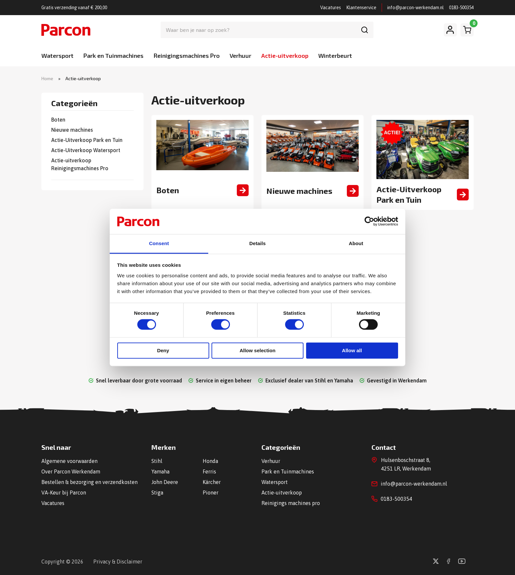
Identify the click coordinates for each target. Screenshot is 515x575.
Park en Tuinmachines (113, 55)
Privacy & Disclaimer (117, 561)
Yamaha (160, 471)
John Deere (164, 482)
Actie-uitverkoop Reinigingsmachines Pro (79, 164)
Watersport (57, 55)
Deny (163, 350)
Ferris (209, 471)
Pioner (210, 492)
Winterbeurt (335, 55)
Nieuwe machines (72, 130)
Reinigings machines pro (290, 503)
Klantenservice (361, 7)
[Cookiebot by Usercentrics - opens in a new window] (369, 221)
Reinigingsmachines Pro (186, 55)
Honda (210, 461)
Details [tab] (257, 243)
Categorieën (74, 103)
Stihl (156, 461)
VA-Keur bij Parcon (63, 492)
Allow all (352, 350)
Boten (58, 120)
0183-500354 (461, 7)
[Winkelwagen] (467, 29)
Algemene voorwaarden (69, 461)
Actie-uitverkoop (284, 55)
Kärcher (212, 482)
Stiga (157, 492)
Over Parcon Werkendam (70, 471)
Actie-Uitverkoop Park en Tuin (87, 140)
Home (47, 78)
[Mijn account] (450, 29)
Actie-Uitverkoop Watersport (85, 150)
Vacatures (330, 7)
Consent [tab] (159, 243)
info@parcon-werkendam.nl (415, 7)
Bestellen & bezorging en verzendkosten (89, 482)
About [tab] (356, 243)
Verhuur (240, 55)
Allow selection (257, 350)
